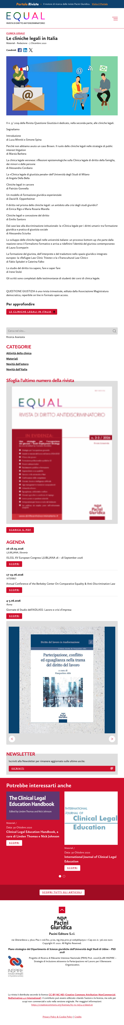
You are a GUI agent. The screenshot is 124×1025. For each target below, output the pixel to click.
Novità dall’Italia (16, 369)
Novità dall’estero (17, 364)
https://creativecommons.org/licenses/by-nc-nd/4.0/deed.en (62, 1004)
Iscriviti (17, 768)
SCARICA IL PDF (20, 529)
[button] (60, 876)
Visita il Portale (100, 4)
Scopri (14, 564)
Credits (78, 1016)
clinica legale (15, 33)
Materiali (12, 359)
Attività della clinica (18, 353)
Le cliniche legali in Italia (30, 311)
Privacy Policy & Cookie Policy (57, 1016)
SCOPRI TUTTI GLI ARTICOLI (62, 892)
